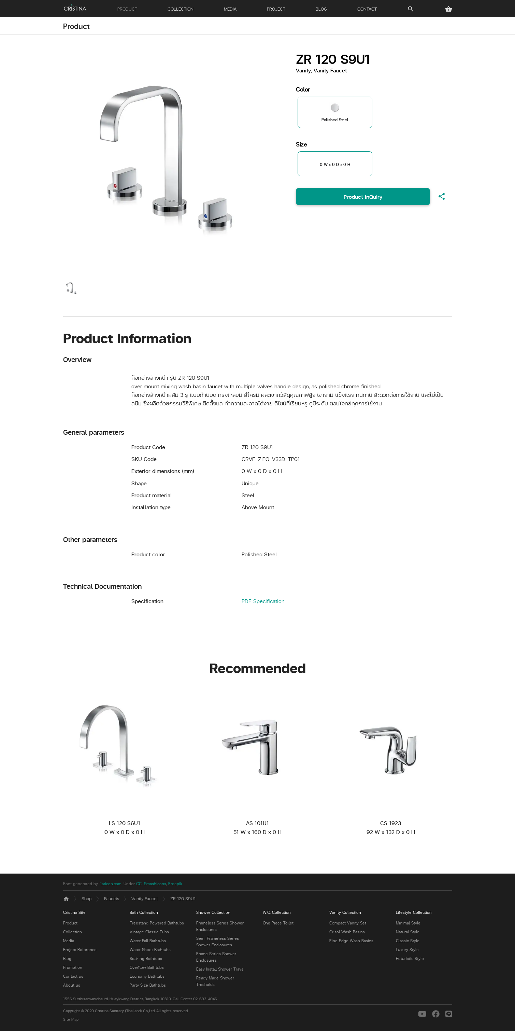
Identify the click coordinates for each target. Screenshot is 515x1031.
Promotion (72, 967)
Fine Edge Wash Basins (351, 941)
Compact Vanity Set (347, 923)
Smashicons (155, 884)
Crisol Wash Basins (347, 932)
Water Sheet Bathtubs (150, 949)
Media (68, 941)
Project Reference (80, 949)
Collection (72, 932)
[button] (448, 9)
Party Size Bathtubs (148, 985)
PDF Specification (263, 601)
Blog (67, 958)
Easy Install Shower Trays (219, 969)
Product (76, 25)
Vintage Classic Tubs (149, 932)
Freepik (175, 884)
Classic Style (407, 941)
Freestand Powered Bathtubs (157, 923)
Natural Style (407, 932)
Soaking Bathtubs (146, 958)
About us (71, 985)
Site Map (70, 1019)
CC (139, 884)
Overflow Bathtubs (147, 967)
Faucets (111, 898)
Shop (86, 898)
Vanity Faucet (144, 898)
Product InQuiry (363, 196)
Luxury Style (407, 949)
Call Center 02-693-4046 (195, 998)
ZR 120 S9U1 (183, 898)
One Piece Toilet (278, 923)
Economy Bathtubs (147, 976)
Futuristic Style (410, 958)
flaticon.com (110, 884)
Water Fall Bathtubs (148, 941)
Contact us (73, 976)
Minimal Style (408, 923)
